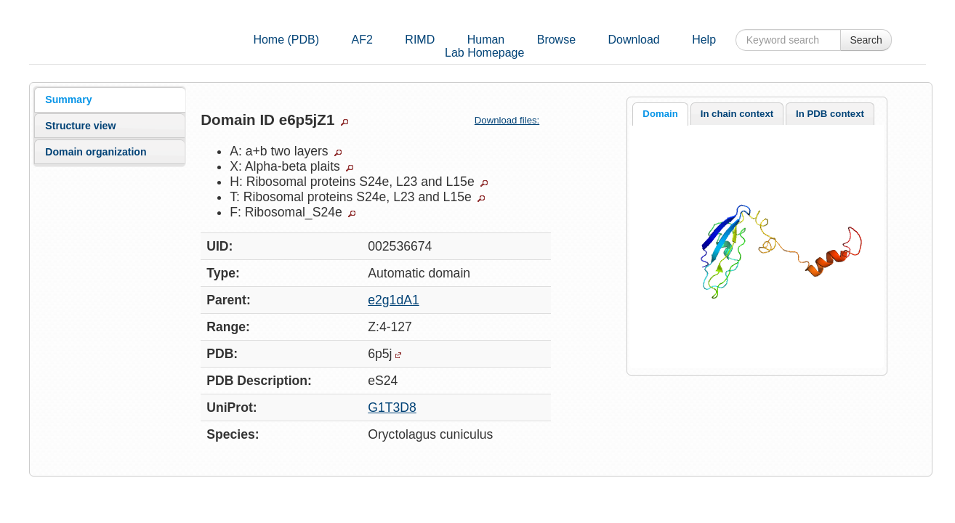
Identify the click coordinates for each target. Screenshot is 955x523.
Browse (556, 39)
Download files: (513, 120)
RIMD (420, 39)
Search (866, 40)
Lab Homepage (484, 52)
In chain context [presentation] (737, 113)
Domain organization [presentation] (95, 152)
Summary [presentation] (68, 99)
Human (486, 39)
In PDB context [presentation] (830, 113)
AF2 (362, 39)
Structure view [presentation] (80, 125)
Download (634, 39)
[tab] (109, 99)
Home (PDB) (286, 39)
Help (704, 39)
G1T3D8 (392, 407)
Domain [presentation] (659, 113)
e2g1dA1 (393, 300)
